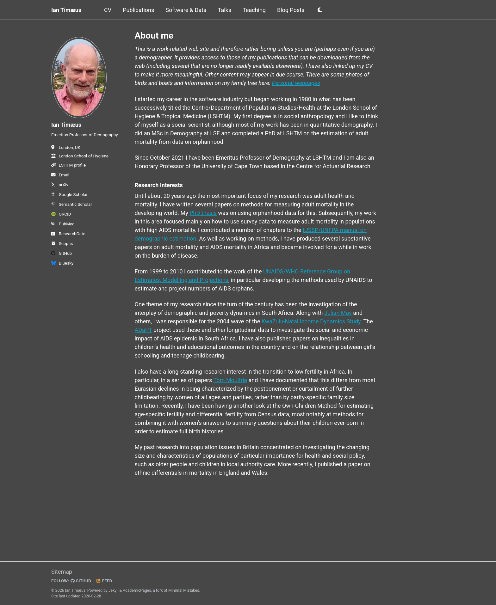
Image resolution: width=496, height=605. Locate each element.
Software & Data (185, 10)
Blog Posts (290, 10)
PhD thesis (203, 213)
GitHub (61, 253)
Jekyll (113, 590)
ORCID (61, 214)
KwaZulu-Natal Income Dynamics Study (311, 321)
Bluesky (62, 263)
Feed (104, 580)
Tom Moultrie (230, 380)
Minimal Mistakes (183, 590)
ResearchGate (68, 233)
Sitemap (61, 571)
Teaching (254, 10)
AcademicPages (137, 590)
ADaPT (143, 330)
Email (60, 174)
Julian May (338, 312)
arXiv (59, 184)
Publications (138, 10)
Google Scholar (69, 194)
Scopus (62, 243)
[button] (320, 10)
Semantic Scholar (71, 204)
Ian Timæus (66, 10)
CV (107, 10)
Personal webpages (296, 83)
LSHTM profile (68, 165)
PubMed (63, 223)
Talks (224, 10)
